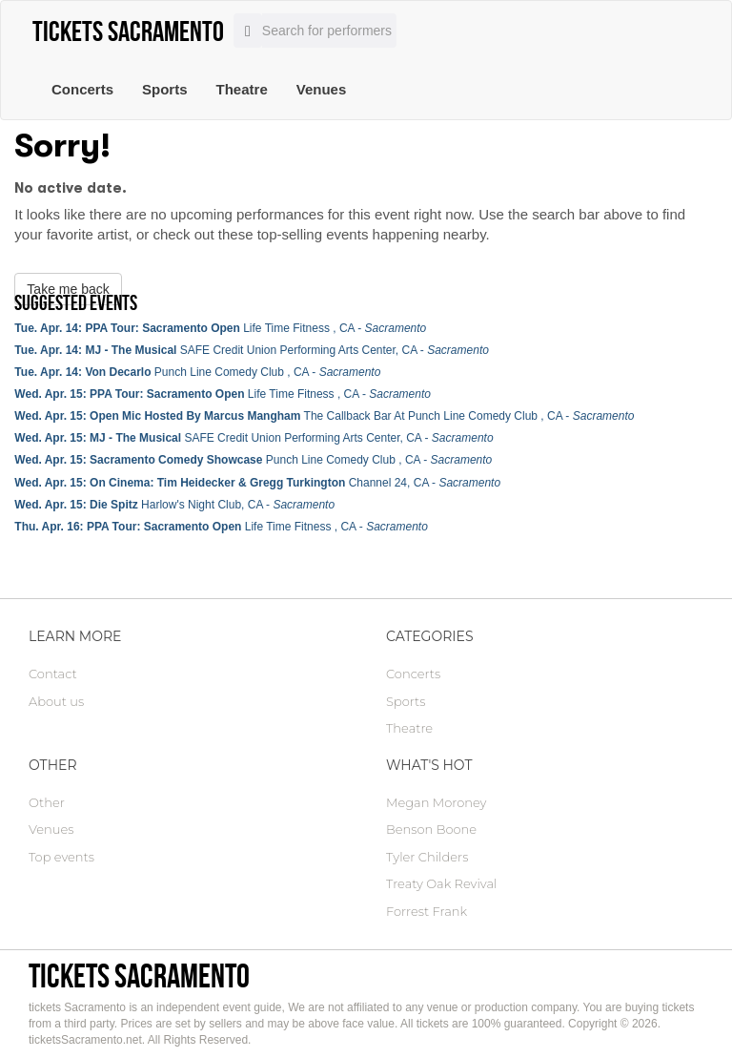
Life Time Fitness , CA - (220, 328)
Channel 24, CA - (257, 482)
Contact (53, 673)
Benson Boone (431, 829)
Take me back (68, 289)
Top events (61, 856)
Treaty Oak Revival (441, 883)
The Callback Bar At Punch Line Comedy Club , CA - (324, 416)
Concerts (82, 89)
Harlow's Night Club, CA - (174, 504)
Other (47, 802)
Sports (165, 89)
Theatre (242, 89)
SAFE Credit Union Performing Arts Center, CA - (251, 350)
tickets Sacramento (139, 975)
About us (56, 701)
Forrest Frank (426, 911)
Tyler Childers (427, 856)
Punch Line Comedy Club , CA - (197, 372)
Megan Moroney (436, 802)
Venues (321, 89)
